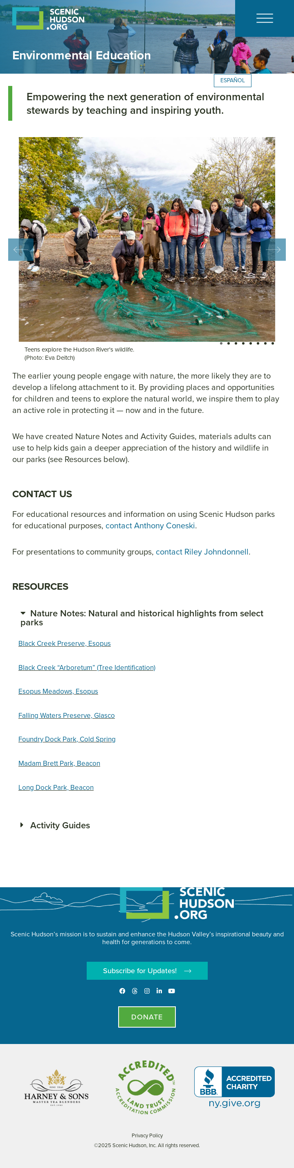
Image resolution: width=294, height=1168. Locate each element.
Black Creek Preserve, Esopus (64, 643)
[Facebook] (122, 991)
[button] (21, 249)
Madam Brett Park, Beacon (59, 763)
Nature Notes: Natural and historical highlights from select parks (141, 618)
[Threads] (135, 991)
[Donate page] (147, 1017)
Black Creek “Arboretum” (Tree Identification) (86, 668)
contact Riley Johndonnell (202, 552)
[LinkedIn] (159, 991)
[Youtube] (171, 991)
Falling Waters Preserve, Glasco (66, 715)
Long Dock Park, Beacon (56, 787)
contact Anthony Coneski (150, 525)
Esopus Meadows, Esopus (58, 691)
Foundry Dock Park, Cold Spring (67, 739)
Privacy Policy (147, 1135)
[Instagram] (147, 991)
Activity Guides (60, 825)
